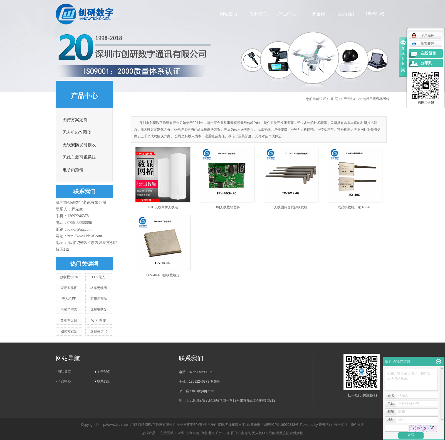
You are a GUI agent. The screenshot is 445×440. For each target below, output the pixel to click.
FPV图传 (199, 425)
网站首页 (229, 13)
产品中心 (287, 13)
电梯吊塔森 (69, 310)
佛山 (204, 433)
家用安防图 (69, 288)
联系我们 (346, 13)
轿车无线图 (98, 288)
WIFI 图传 (98, 320)
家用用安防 (98, 299)
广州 (219, 433)
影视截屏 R (98, 331)
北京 (211, 433)
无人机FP (69, 299)
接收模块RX (69, 277)
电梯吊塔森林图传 (376, 99)
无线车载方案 (235, 425)
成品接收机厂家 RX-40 (354, 207)
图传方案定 (69, 331)
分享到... (428, 63)
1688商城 (374, 13)
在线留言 (428, 53)
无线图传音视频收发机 (290, 207)
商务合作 (316, 13)
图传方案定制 (75, 120)
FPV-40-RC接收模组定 (162, 275)
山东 (226, 433)
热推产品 (148, 433)
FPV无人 (98, 277)
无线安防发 (98, 310)
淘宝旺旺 (423, 43)
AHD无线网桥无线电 (162, 207)
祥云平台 (325, 425)
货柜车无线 (69, 320)
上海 (189, 433)
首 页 (334, 99)
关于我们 (258, 13)
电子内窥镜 (73, 170)
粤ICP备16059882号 (283, 425)
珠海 (196, 433)
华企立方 (357, 425)
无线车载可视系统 (79, 157)
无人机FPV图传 (77, 132)
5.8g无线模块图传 (226, 207)
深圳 (181, 433)
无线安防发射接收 (79, 145)
